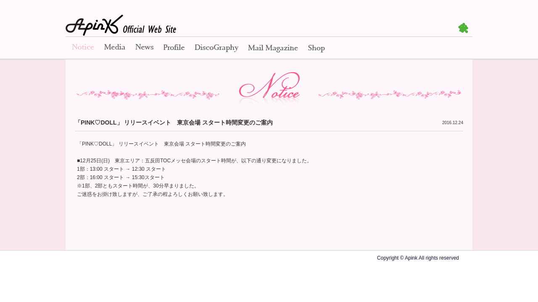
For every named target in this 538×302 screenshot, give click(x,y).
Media (114, 48)
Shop (316, 48)
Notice (82, 48)
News (144, 48)
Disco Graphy (216, 48)
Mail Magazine (273, 48)
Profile (174, 48)
